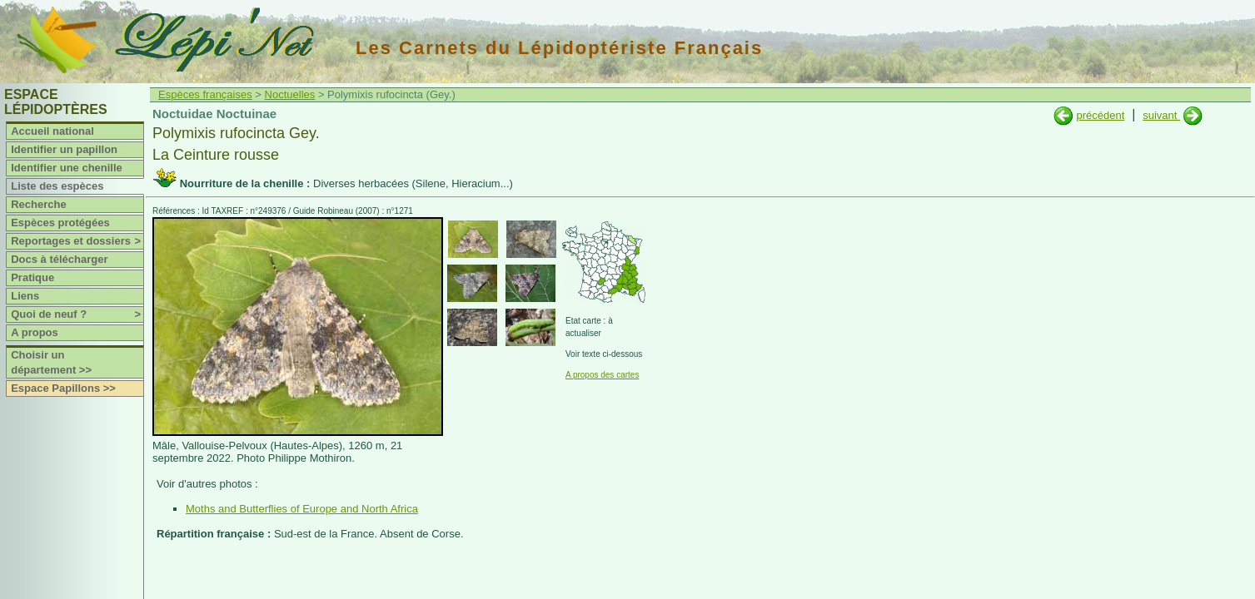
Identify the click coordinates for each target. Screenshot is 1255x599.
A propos (34, 332)
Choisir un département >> (51, 362)
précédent (1100, 115)
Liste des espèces (57, 186)
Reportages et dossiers (77, 241)
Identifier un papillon (64, 149)
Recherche (38, 204)
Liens (25, 296)
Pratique (32, 277)
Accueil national (52, 131)
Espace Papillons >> (63, 388)
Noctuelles (290, 94)
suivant (1161, 115)
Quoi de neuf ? (77, 314)
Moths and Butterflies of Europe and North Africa (302, 508)
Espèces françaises (205, 94)
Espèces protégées (60, 222)
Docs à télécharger (59, 259)
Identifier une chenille (66, 167)
